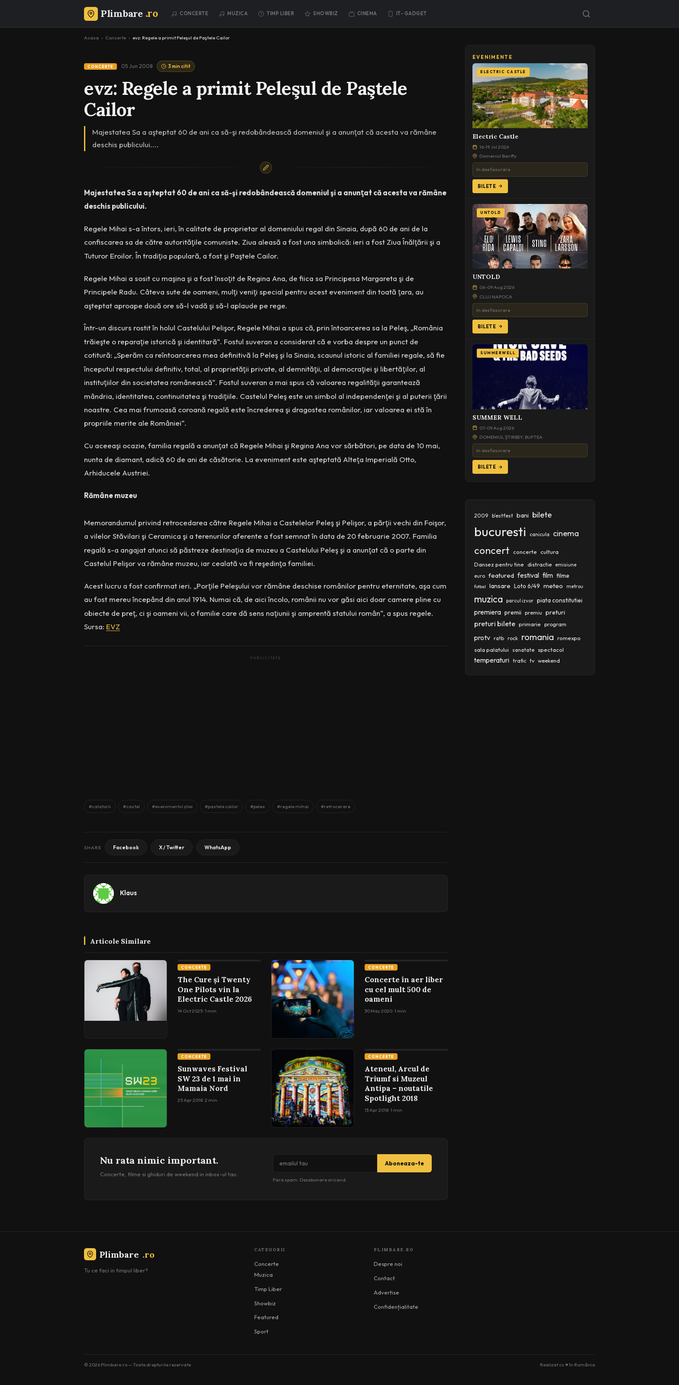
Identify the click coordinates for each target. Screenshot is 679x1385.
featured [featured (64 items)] (501, 575)
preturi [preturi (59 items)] (555, 612)
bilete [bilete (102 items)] (542, 515)
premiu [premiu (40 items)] (533, 612)
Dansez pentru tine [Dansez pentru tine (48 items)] (499, 564)
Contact (384, 1278)
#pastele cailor (221, 806)
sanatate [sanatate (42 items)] (523, 650)
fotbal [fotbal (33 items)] (480, 586)
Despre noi (388, 1263)
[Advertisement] (266, 723)
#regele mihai (293, 806)
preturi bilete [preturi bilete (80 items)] (494, 623)
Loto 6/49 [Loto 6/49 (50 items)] (527, 585)
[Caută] (586, 14)
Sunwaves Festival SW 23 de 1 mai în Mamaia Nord (212, 1079)
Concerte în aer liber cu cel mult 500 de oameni (404, 989)
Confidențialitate (396, 1306)
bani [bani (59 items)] (523, 515)
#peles (257, 806)
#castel (131, 806)
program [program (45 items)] (555, 624)
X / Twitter (171, 847)
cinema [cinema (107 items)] (566, 533)
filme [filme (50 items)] (562, 575)
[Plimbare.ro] (121, 13)
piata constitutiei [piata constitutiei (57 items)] (559, 600)
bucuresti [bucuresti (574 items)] (500, 532)
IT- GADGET (407, 13)
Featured (266, 1317)
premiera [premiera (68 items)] (487, 612)
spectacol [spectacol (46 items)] (551, 649)
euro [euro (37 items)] (479, 576)
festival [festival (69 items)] (528, 575)
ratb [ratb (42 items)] (499, 638)
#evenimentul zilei (172, 806)
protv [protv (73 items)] (482, 637)
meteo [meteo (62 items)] (553, 586)
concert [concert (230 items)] (492, 550)
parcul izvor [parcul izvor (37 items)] (520, 601)
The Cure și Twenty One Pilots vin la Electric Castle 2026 (215, 989)
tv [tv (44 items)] (532, 660)
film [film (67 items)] (548, 575)
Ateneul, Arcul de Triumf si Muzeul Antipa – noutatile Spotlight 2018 (399, 1083)
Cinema (363, 13)
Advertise (386, 1292)
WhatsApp (217, 847)
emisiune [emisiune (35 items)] (565, 565)
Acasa (91, 38)
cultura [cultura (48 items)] (549, 551)
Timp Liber (276, 13)
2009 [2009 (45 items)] (481, 515)
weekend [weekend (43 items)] (549, 660)
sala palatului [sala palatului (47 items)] (491, 649)
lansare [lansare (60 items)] (500, 586)
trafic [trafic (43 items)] (519, 660)
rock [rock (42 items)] (513, 638)
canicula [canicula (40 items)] (540, 534)
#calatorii (100, 806)
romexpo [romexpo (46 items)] (569, 637)
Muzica (233, 13)
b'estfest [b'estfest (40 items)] (502, 515)
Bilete (490, 186)
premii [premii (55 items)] (512, 612)
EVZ (113, 626)
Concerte (189, 13)
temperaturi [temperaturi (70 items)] (491, 660)
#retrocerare (335, 806)
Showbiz (321, 13)
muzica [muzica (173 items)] (488, 599)
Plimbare (119, 1254)
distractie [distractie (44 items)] (539, 564)
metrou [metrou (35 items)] (574, 586)
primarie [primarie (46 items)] (530, 624)
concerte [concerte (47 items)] (525, 551)
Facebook (126, 847)
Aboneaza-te (404, 1163)
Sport (261, 1331)
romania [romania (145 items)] (537, 636)
